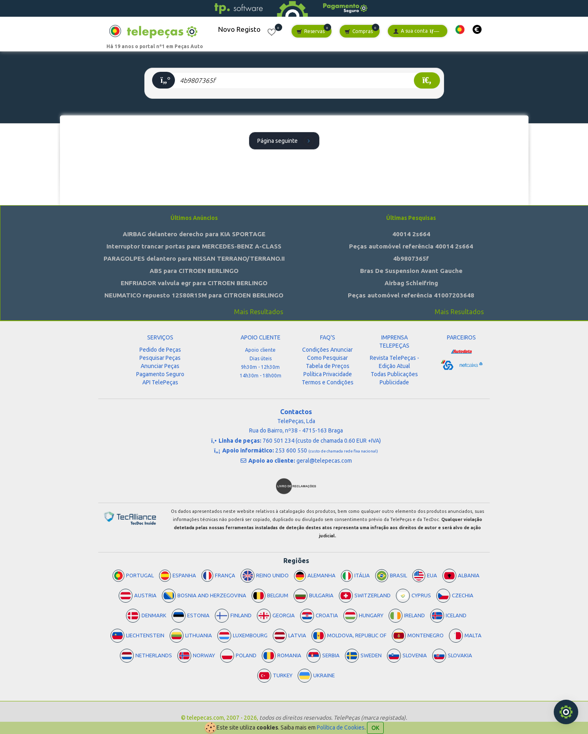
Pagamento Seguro (160, 374)
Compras (359, 32)
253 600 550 (326, 450)
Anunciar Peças (160, 366)
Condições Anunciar (327, 349)
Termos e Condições (328, 382)
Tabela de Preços (327, 366)
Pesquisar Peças (160, 358)
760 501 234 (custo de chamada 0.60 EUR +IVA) (322, 440)
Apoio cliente (260, 350)
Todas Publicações (394, 374)
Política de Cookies (341, 727)
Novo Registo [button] (239, 29)
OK (375, 728)
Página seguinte (286, 140)
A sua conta (416, 31)
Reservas (310, 32)
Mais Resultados (258, 311)
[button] (459, 29)
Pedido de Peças (160, 349)
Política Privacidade (327, 374)
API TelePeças (160, 382)
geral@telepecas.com (324, 460)
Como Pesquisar (327, 358)
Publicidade (394, 382)
